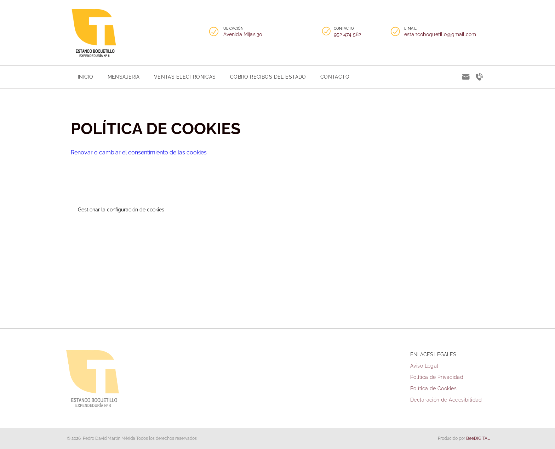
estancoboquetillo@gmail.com (440, 34)
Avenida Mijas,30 (243, 34)
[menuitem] (86, 77)
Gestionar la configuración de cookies (121, 209)
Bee (470, 438)
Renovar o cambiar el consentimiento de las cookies (139, 152)
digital (482, 438)
